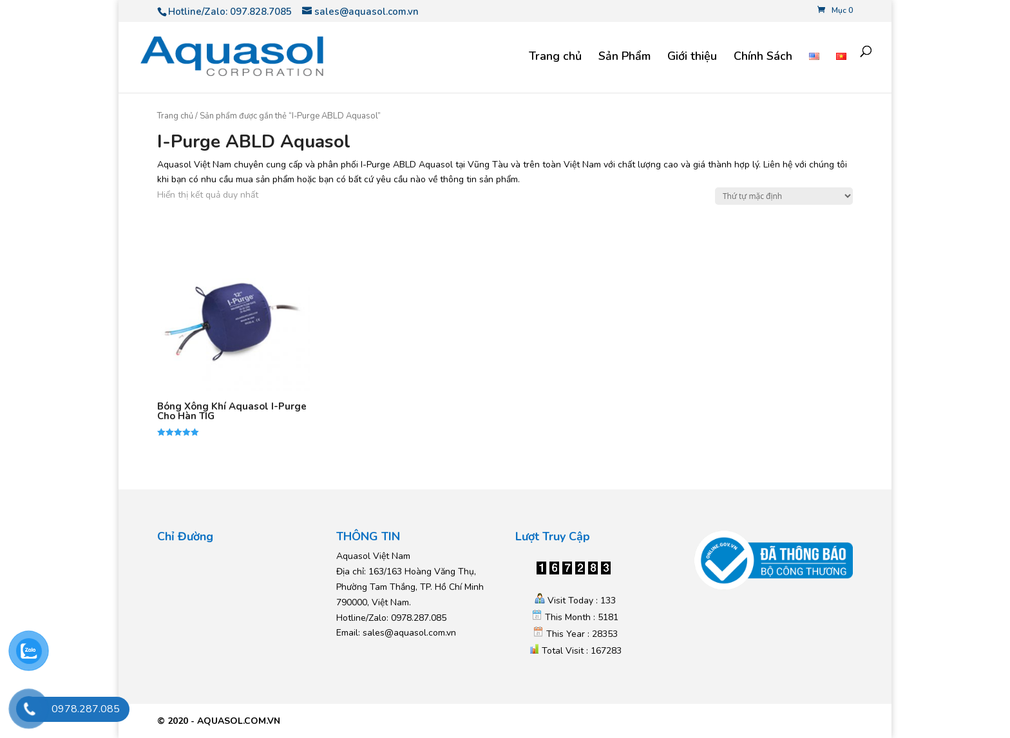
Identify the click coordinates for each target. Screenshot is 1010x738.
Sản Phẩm (624, 58)
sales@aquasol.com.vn (409, 633)
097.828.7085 (261, 11)
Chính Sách (763, 58)
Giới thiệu (692, 58)
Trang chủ (555, 58)
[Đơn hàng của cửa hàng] (784, 196)
